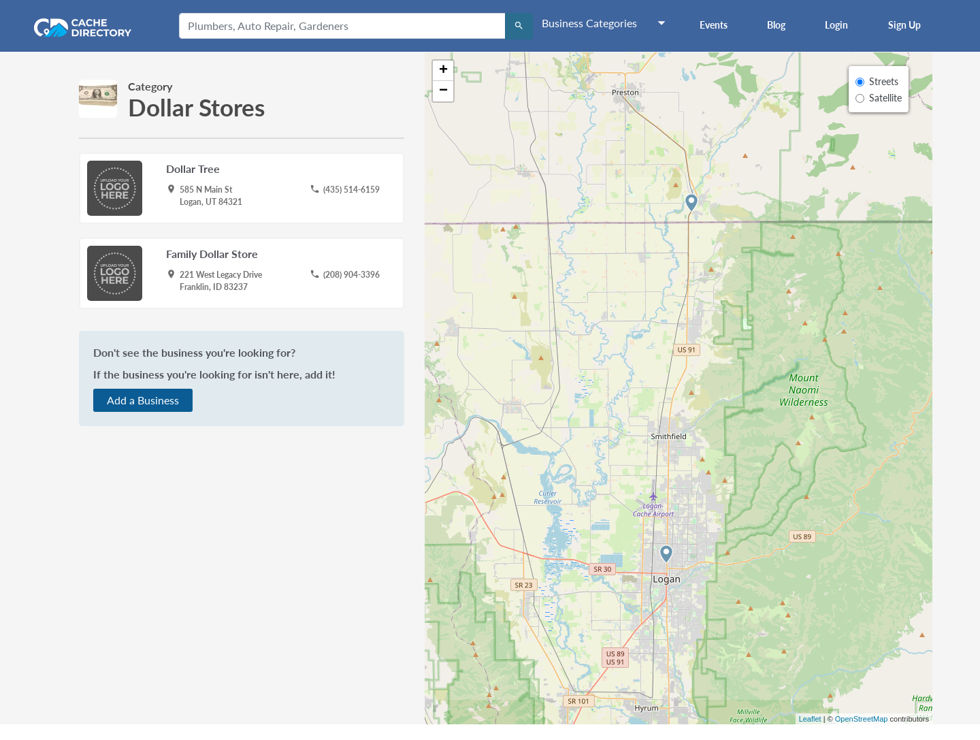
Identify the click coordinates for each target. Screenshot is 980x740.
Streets (883, 81)
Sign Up (904, 25)
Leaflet (810, 719)
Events (714, 25)
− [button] (443, 91)
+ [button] (443, 71)
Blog (776, 25)
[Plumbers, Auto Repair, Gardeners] (342, 26)
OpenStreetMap (861, 719)
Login (836, 25)
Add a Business (143, 399)
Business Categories (589, 22)
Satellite (885, 97)
